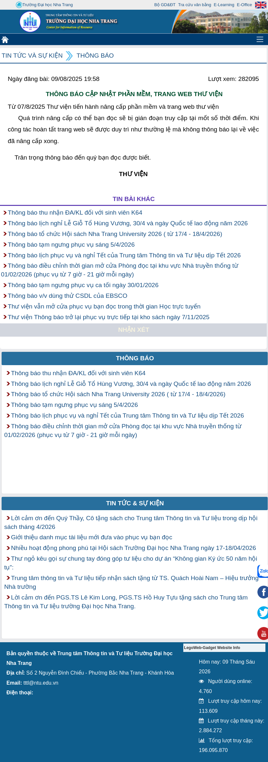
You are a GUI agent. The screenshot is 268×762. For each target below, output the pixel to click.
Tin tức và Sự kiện (32, 55)
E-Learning (224, 4)
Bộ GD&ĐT (165, 4)
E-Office (244, 4)
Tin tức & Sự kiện (135, 503)
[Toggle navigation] (260, 39)
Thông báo (95, 55)
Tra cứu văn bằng (194, 4)
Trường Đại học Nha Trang (44, 5)
